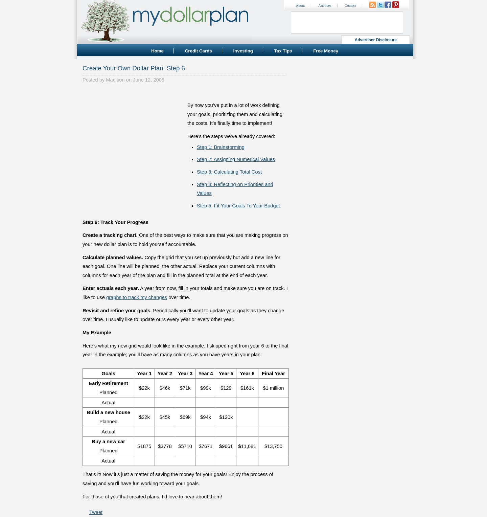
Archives (324, 5)
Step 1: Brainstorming (221, 147)
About (300, 5)
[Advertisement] (133, 134)
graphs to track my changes (136, 297)
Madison (115, 80)
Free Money (325, 50)
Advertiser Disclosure (376, 40)
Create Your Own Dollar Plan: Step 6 (134, 68)
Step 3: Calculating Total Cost (229, 172)
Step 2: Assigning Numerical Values (236, 159)
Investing (243, 50)
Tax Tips (283, 50)
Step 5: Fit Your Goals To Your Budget (238, 205)
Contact (350, 5)
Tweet (95, 512)
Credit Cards (198, 50)
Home (157, 50)
